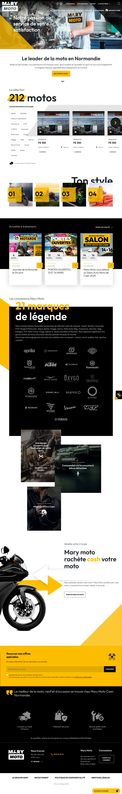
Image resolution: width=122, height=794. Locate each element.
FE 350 (42, 141)
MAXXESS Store (114, 10)
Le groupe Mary (20, 777)
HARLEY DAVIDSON (18, 119)
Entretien (79, 10)
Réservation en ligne (88, 764)
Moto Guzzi (15, 134)
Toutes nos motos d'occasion (23, 107)
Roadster (11, 198)
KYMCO (14, 129)
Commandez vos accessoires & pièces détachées (78, 466)
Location (70, 10)
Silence (31, 140)
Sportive (65, 198)
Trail (90, 198)
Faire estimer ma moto (75, 595)
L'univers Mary (103, 4)
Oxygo (25, 134)
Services (88, 10)
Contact (93, 4)
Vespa (22, 150)
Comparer (42, 152)
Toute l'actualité (104, 227)
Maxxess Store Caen (44, 506)
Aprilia (13, 113)
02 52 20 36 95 (57, 754)
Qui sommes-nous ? (61, 74)
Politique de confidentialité (70, 777)
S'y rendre (37, 762)
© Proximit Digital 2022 (61, 784)
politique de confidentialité (83, 677)
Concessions (70, 4)
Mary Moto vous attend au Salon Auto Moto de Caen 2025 (96, 272)
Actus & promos (82, 4)
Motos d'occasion (57, 10)
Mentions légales (100, 777)
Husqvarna (15, 124)
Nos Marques (98, 10)
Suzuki (27, 145)
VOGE (13, 150)
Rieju (22, 140)
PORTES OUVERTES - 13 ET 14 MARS (60, 271)
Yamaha (14, 155)
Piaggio (13, 140)
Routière (38, 198)
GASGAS (23, 113)
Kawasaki (24, 129)
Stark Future (15, 145)
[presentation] (115, 122)
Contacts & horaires (106, 759)
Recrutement (42, 777)
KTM (25, 124)
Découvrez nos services (41, 469)
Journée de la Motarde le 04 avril (24, 271)
